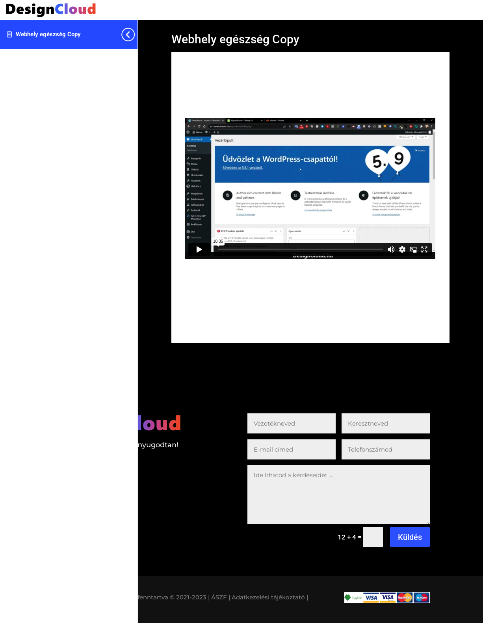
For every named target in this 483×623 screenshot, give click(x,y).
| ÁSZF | (219, 597)
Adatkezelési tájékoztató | (270, 597)
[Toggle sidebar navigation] (135, 34)
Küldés (410, 537)
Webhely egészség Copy (48, 34)
